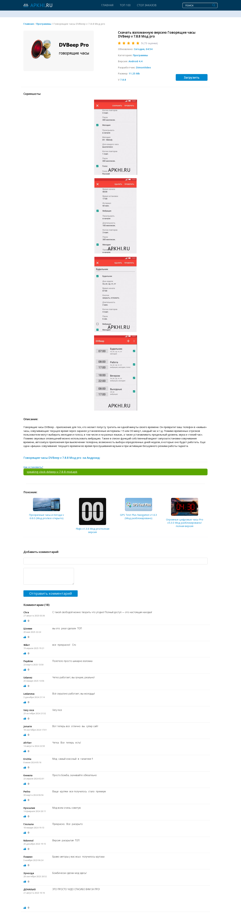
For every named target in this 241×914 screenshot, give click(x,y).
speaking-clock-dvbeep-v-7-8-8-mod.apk (52, 472)
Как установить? (33, 467)
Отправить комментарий (50, 593)
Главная (107, 5)
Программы (140, 55)
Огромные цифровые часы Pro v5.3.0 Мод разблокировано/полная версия (184, 523)
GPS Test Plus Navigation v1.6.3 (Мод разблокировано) (138, 516)
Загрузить (191, 77)
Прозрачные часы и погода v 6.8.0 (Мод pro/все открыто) (46, 516)
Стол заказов (146, 5)
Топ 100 (125, 5)
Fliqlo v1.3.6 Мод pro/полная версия (92, 530)
